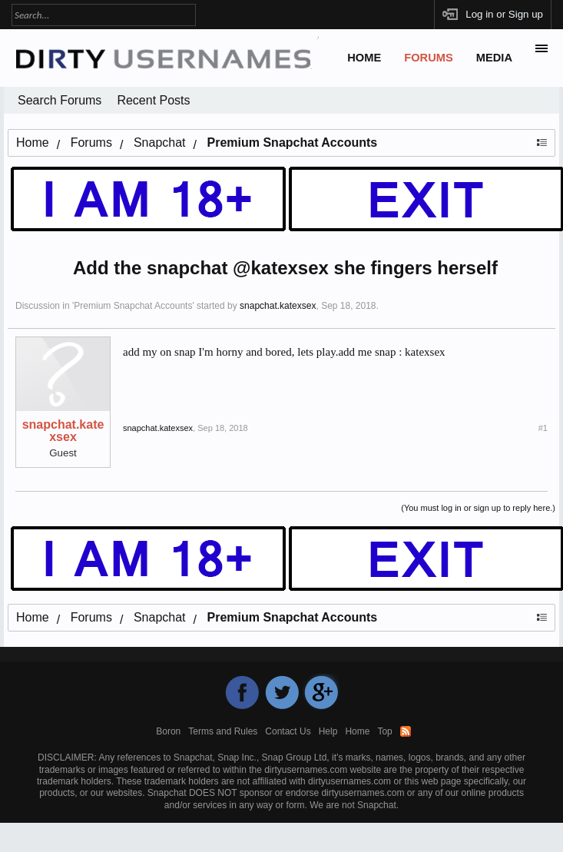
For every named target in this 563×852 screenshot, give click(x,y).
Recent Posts (153, 100)
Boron (168, 731)
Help (328, 731)
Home (364, 57)
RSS (405, 731)
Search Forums (59, 100)
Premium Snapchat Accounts (133, 305)
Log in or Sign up (504, 14)
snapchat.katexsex (278, 305)
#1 (543, 428)
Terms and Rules (222, 731)
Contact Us (287, 731)
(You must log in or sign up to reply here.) (478, 507)
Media (494, 57)
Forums (428, 57)
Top (384, 731)
